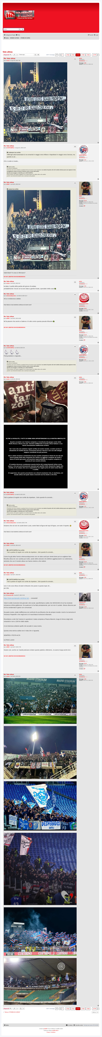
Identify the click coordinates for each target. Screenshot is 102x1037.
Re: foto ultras (9, 58)
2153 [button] (72, 55)
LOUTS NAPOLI (82, 155)
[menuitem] (18, 35)
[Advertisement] (68, 18)
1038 (85, 63)
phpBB (45, 1028)
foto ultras (8, 52)
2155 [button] (83, 55)
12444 (85, 607)
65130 (85, 200)
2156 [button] (88, 55)
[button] (56, 55)
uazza (80, 58)
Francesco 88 (82, 602)
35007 (80, 196)
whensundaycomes (83, 303)
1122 (85, 159)
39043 (85, 308)
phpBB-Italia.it (55, 1030)
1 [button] (62, 55)
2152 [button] (67, 55)
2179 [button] (94, 55)
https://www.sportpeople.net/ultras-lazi (16, 598)
